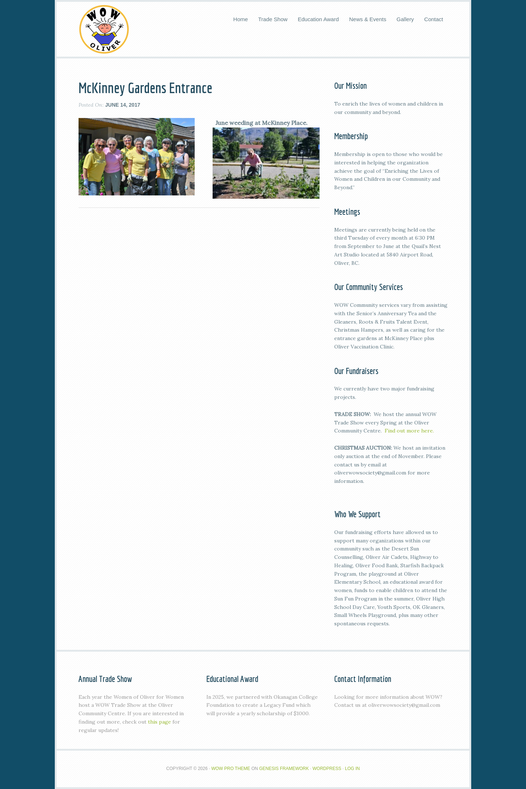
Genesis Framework (284, 768)
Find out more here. (409, 430)
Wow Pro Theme (230, 768)
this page (159, 722)
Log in (352, 768)
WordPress (327, 768)
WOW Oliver (104, 29)
